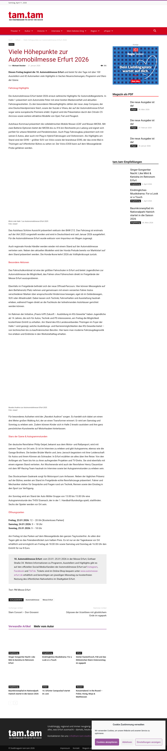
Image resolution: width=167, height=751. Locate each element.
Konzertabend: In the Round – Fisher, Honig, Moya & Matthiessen (89, 694)
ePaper (108, 31)
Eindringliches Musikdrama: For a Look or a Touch (144, 194)
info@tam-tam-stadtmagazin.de (85, 735)
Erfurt (17, 40)
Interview (56, 31)
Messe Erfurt (48, 600)
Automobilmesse (32, 600)
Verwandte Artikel (20, 626)
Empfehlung (13, 653)
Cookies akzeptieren (107, 742)
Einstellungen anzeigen (149, 742)
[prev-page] (10, 703)
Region (95, 31)
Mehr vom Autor (44, 626)
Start (11, 40)
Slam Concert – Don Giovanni (24, 612)
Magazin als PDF (89, 748)
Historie (42, 31)
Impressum (65, 748)
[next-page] (15, 703)
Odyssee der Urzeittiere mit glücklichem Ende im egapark (86, 614)
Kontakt (76, 748)
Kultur (29, 31)
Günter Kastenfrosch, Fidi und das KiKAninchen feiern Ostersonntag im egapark (91, 660)
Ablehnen (127, 742)
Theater (15, 31)
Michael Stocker (19, 65)
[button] (155, 31)
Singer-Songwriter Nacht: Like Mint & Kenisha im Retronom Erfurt (22, 660)
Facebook (19, 571)
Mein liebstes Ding (76, 31)
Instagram (92, 567)
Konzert (80, 687)
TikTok (32, 571)
